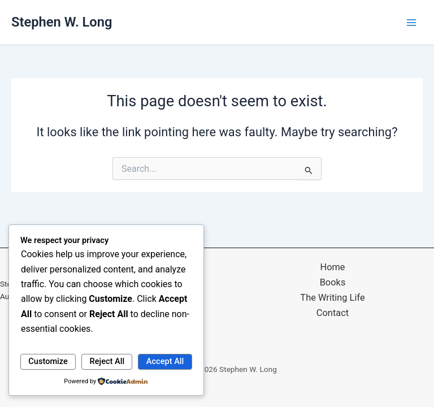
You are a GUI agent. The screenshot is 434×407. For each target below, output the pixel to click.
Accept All (165, 361)
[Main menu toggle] (411, 22)
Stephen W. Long (61, 22)
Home (332, 267)
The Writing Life (332, 297)
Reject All (107, 361)
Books (333, 282)
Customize (48, 361)
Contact (332, 313)
